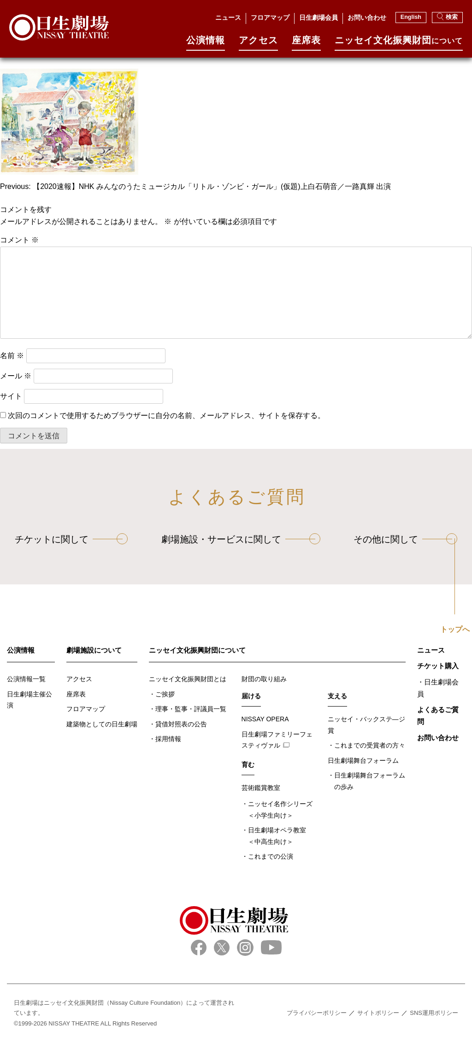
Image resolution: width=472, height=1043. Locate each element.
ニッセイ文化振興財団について (197, 650)
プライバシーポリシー (317, 1012)
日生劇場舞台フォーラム (363, 760)
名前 (12, 355)
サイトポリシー (378, 1012)
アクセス (258, 43)
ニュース (228, 17)
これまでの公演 (270, 856)
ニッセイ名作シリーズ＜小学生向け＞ (280, 809)
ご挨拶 (165, 694)
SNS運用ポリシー (434, 1012)
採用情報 (168, 738)
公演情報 (205, 43)
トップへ (455, 629)
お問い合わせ (367, 17)
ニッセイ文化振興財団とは (187, 679)
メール (15, 376)
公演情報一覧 (26, 679)
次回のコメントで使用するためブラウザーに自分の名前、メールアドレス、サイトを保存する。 (166, 415)
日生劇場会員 (318, 17)
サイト (11, 396)
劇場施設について (94, 650)
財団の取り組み (264, 679)
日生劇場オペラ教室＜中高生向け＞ (277, 835)
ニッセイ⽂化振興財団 (399, 43)
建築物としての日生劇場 (101, 724)
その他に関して (386, 539)
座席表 (306, 43)
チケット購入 (438, 666)
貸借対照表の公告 (181, 724)
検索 (447, 16)
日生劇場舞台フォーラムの (369, 782)
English (411, 17)
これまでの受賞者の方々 (369, 745)
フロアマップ (270, 17)
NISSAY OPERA (265, 719)
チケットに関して (51, 539)
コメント (19, 240)
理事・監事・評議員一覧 (190, 709)
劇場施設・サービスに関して (221, 539)
